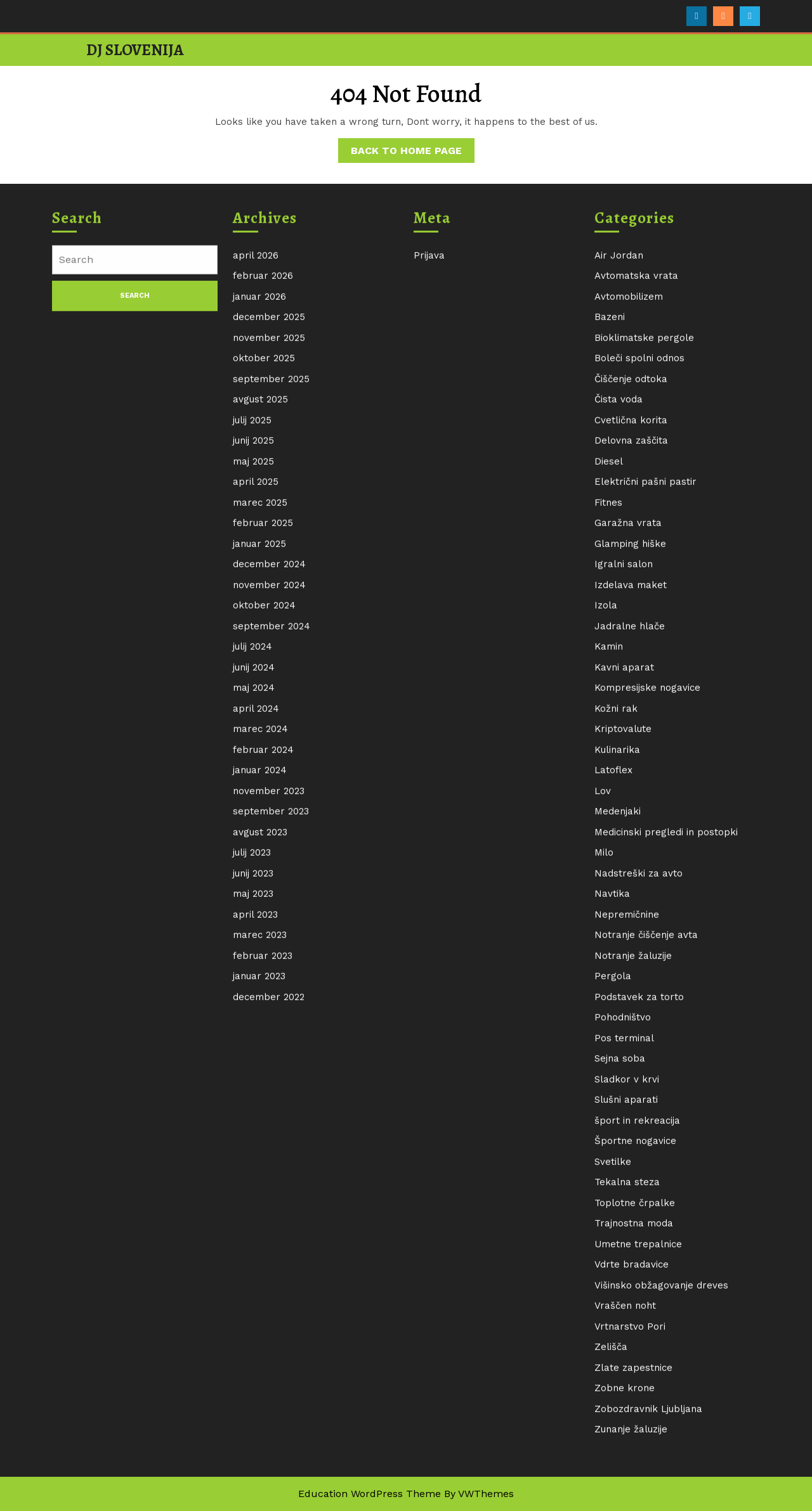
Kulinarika (617, 953)
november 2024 (269, 788)
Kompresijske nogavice (647, 891)
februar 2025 (263, 726)
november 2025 (269, 541)
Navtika (612, 1097)
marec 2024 (260, 932)
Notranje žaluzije (633, 1159)
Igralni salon (623, 767)
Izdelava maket (630, 788)
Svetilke (612, 1365)
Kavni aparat (624, 871)
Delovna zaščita (631, 644)
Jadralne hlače (629, 829)
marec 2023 (260, 1138)
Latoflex (613, 973)
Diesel (608, 665)
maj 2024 (254, 891)
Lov (602, 994)
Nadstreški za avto (638, 1077)
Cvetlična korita (630, 623)
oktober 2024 (264, 808)
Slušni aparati (626, 1303)
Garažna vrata (628, 726)
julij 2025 (252, 623)
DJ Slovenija (135, 50)
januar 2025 (259, 747)
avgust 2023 (260, 1035)
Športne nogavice (635, 1344)
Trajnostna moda (633, 1426)
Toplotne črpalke (634, 1406)
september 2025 (271, 582)
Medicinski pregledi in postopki (666, 1035)
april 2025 (255, 685)
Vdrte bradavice (631, 1468)
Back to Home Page (413, 153)
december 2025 (269, 520)
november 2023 (268, 994)
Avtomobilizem (628, 500)
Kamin (608, 850)
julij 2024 (252, 850)
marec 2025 (260, 706)
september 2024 (271, 829)
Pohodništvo (622, 1220)
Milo (603, 1056)
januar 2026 (259, 500)
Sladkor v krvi (626, 1283)
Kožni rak (616, 912)
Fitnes (608, 706)
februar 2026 (263, 479)
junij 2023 (253, 1077)
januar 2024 (260, 973)
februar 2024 (263, 953)
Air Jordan (618, 459)
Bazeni (609, 520)
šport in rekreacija (637, 1324)
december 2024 (269, 767)
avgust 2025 (260, 602)
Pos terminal (624, 1241)
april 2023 (255, 1118)
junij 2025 (253, 644)
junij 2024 (254, 871)
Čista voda (618, 602)
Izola (605, 808)
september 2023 (271, 1014)
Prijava (429, 459)
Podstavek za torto (639, 1200)
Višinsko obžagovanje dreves (661, 1489)
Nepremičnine (626, 1118)
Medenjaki (617, 1014)
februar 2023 (262, 1159)
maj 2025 (253, 665)
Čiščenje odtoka (630, 582)
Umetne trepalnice (638, 1447)
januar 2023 (259, 1179)
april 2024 (256, 912)
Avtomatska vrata (636, 479)
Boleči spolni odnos (639, 561)
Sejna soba (619, 1262)
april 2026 (255, 459)
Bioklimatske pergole (644, 541)
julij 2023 (252, 1056)
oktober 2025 (264, 561)
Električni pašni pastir (645, 685)
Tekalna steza (627, 1385)
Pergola (612, 1179)
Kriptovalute (623, 932)
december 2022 (268, 1200)
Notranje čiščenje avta (646, 1138)
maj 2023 (253, 1097)
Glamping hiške (630, 747)
